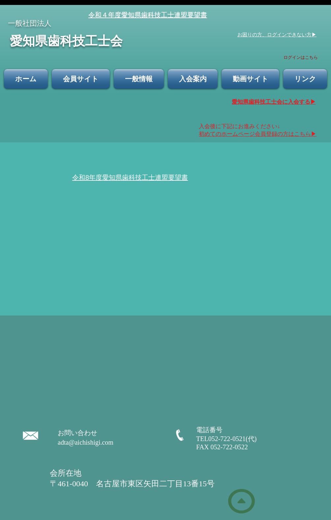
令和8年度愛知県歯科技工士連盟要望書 (130, 177)
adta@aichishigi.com (85, 442)
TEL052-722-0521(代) (229, 438)
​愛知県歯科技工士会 (66, 40)
